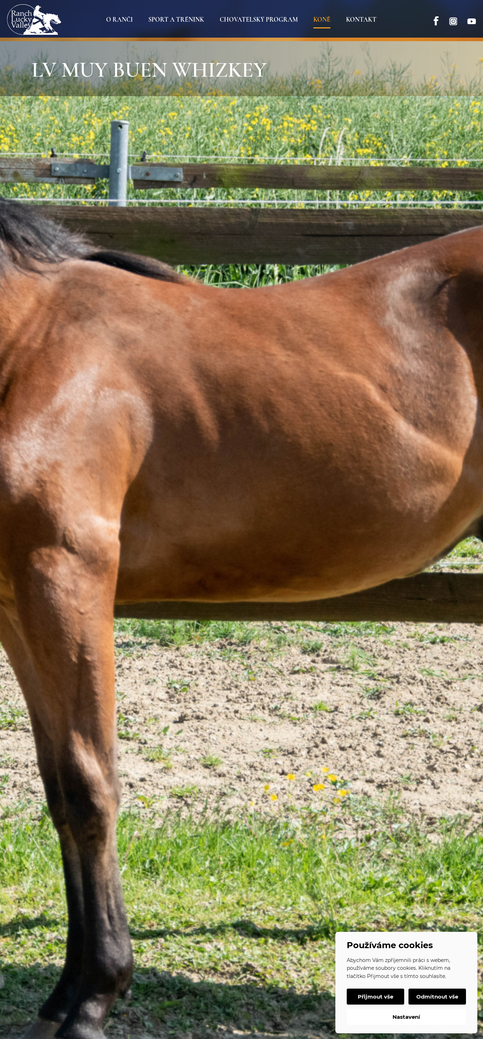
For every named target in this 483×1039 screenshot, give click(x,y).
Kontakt (361, 19)
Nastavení (406, 1016)
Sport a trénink (176, 19)
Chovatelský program (259, 19)
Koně (321, 19)
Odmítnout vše (437, 996)
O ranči (119, 19)
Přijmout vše (375, 996)
